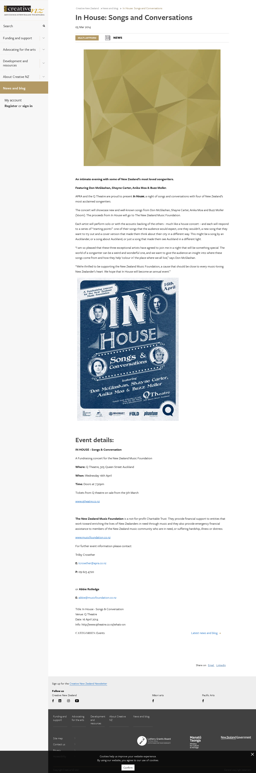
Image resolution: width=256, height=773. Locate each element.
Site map (64, 738)
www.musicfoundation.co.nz (93, 537)
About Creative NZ (16, 76)
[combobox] (20, 25)
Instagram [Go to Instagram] (68, 701)
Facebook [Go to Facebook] (53, 701)
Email (211, 665)
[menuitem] (24, 37)
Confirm (128, 767)
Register (11, 105)
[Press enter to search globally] (44, 25)
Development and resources (15, 62)
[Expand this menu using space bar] (43, 37)
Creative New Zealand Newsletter (88, 683)
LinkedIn (221, 665)
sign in (27, 105)
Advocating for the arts (19, 49)
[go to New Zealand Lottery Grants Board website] (154, 741)
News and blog (14, 88)
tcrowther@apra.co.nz (92, 563)
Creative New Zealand (87, 8)
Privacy (64, 750)
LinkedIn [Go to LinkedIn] (60, 701)
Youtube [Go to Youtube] (77, 701)
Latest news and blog (204, 633)
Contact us (64, 744)
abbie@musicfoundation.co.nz (97, 597)
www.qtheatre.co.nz (87, 501)
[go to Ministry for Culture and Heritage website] (195, 742)
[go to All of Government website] (236, 737)
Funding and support (17, 38)
